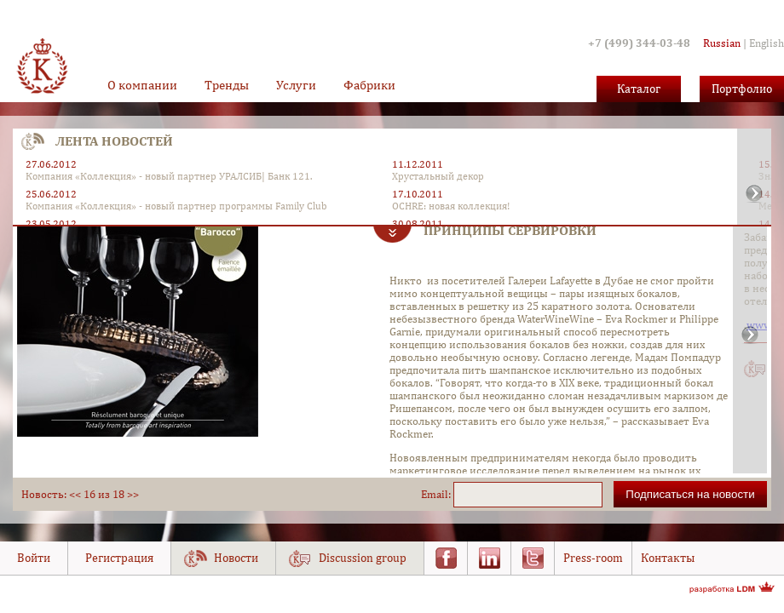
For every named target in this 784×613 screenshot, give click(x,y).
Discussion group (362, 557)
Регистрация (119, 557)
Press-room (593, 557)
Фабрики (369, 84)
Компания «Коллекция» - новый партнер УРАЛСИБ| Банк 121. (169, 176)
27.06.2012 (51, 164)
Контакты (668, 557)
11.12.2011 (417, 164)
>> (133, 494)
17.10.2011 (417, 194)
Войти (33, 557)
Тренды (227, 84)
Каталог (638, 88)
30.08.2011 (417, 224)
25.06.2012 (51, 194)
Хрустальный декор (438, 176)
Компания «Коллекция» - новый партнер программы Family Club (176, 206)
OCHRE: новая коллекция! (451, 206)
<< (75, 494)
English (766, 43)
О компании (142, 84)
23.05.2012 (51, 224)
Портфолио (742, 88)
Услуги (296, 84)
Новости (236, 557)
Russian (722, 43)
